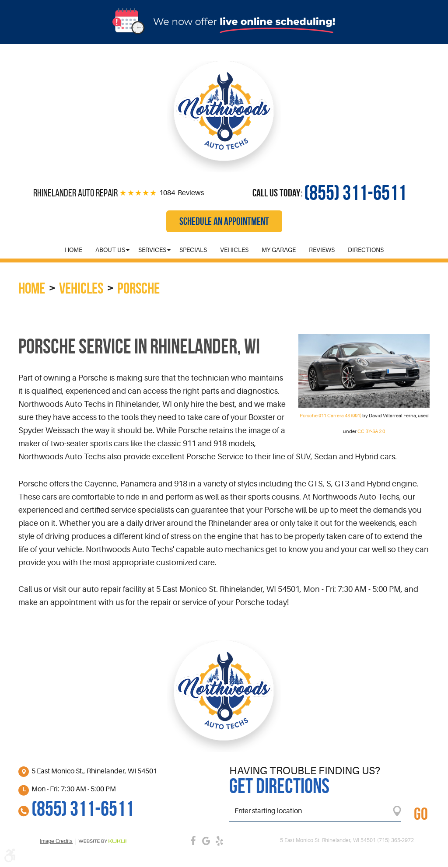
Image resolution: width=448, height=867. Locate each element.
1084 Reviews (181, 193)
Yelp (219, 841)
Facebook (193, 841)
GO (421, 813)
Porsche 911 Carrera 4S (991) (330, 416)
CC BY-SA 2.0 (371, 431)
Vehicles (234, 249)
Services (152, 249)
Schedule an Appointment (224, 221)
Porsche (138, 288)
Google (206, 841)
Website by (102, 841)
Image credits (56, 841)
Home (73, 249)
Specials (193, 249)
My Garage (279, 249)
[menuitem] (73, 250)
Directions (366, 249)
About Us (110, 249)
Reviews (322, 249)
